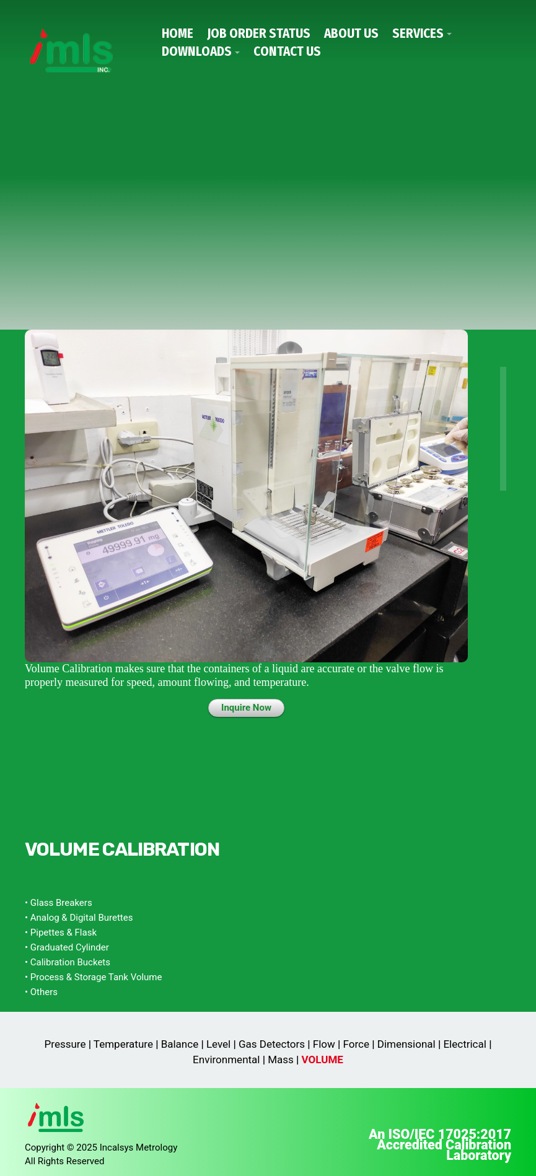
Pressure (65, 1044)
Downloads (197, 51)
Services (418, 33)
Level (218, 1044)
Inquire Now (246, 707)
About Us (351, 33)
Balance (180, 1044)
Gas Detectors (272, 1044)
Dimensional (406, 1044)
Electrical (464, 1044)
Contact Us (287, 51)
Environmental (226, 1059)
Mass (281, 1059)
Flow (324, 1044)
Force (356, 1044)
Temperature (123, 1044)
